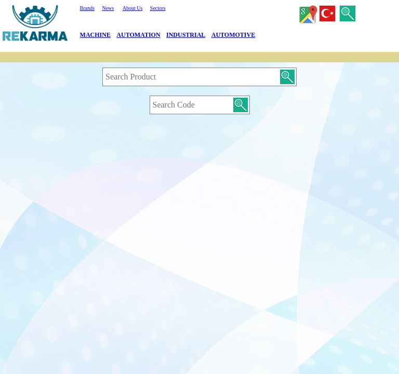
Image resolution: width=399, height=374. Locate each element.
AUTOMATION (138, 34)
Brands (87, 8)
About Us (133, 8)
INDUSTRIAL (185, 34)
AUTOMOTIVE (233, 34)
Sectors (157, 8)
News (108, 8)
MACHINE (95, 34)
